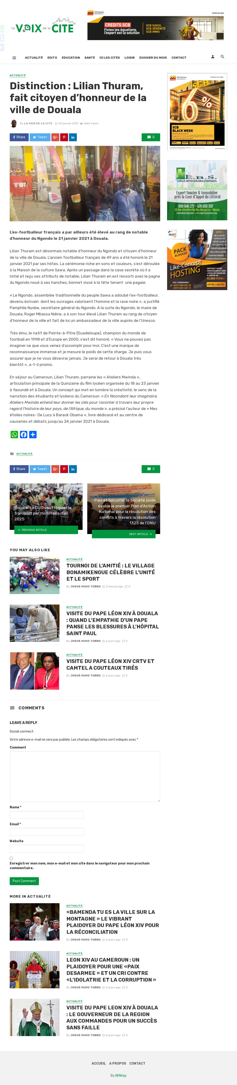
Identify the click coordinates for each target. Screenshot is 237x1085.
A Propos (117, 1064)
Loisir (130, 57)
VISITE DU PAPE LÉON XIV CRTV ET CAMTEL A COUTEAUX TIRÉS (110, 664)
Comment (18, 747)
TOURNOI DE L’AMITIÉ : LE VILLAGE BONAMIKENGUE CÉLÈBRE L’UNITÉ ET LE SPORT (110, 572)
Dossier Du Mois (153, 57)
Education (71, 57)
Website (16, 841)
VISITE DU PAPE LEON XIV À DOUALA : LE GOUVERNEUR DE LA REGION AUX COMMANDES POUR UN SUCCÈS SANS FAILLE (112, 1017)
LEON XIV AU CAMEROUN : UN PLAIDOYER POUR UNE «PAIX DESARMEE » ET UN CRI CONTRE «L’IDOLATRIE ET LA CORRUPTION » (111, 970)
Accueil (99, 1064)
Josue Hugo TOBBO (86, 586)
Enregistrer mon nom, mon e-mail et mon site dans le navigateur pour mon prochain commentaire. (80, 865)
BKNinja (120, 1076)
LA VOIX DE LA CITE (38, 123)
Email (15, 824)
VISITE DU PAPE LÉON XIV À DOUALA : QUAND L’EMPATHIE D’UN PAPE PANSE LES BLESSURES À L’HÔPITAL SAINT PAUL (112, 623)
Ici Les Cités (110, 57)
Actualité (34, 57)
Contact (179, 57)
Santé (89, 57)
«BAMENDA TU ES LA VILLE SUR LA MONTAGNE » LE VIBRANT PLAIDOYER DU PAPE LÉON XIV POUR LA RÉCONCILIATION (112, 922)
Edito (52, 57)
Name (15, 807)
